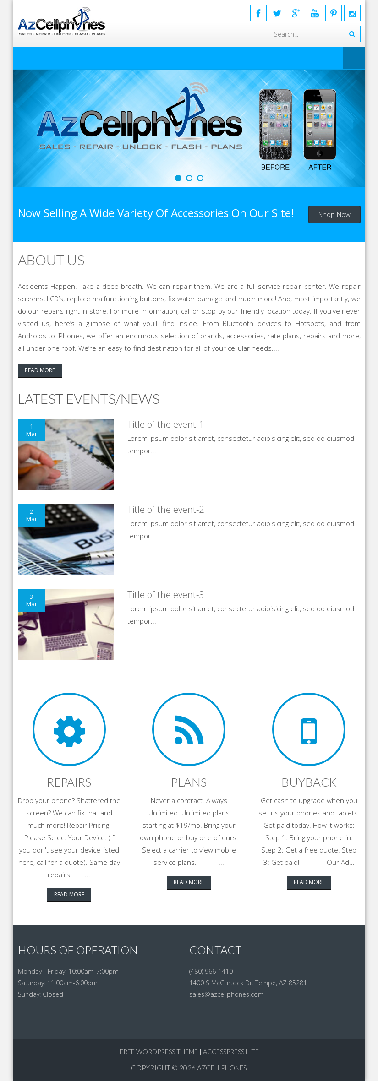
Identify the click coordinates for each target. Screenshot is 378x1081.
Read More (40, 370)
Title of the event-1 (165, 424)
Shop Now (334, 214)
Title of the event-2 (165, 509)
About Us (51, 259)
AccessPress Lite (231, 1051)
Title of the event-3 (165, 594)
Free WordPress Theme (159, 1051)
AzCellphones (222, 1068)
